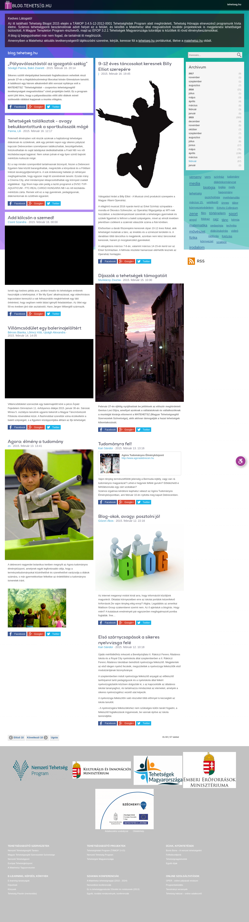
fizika (193, 238)
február (193, 109)
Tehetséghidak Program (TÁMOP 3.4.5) (106, 850)
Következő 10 (37, 738)
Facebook (19, 106)
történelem (217, 213)
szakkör (221, 242)
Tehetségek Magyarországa (100, 859)
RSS (200, 261)
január (192, 113)
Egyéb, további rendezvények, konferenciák (108, 893)
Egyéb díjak (171, 863)
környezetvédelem (201, 207)
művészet (197, 231)
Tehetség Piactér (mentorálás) (22, 893)
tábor (235, 202)
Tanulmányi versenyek (177, 889)
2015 (191, 117)
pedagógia (216, 225)
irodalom (197, 247)
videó (234, 230)
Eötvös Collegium (227, 207)
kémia (235, 219)
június (192, 145)
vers (208, 177)
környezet (206, 241)
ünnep (225, 202)
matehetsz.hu (193, 40)
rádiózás (213, 236)
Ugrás (54, 737)
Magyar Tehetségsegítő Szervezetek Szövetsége (31, 855)
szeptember (195, 81)
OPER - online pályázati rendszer (182, 880)
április (192, 101)
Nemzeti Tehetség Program (100, 855)
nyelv (232, 187)
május (192, 97)
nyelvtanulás (231, 197)
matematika (198, 225)
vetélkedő (212, 202)
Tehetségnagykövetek (176, 859)
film (203, 213)
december (194, 121)
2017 (191, 73)
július (191, 93)
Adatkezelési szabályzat (116, 831)
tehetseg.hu (234, 4)
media (194, 183)
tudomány (233, 176)
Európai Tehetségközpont (20, 863)
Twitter (55, 106)
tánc (225, 220)
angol (193, 219)
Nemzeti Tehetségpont (18, 859)
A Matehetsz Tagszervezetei (21, 867)
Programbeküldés (174, 885)
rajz (216, 219)
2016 (191, 89)
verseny (195, 177)
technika (231, 225)
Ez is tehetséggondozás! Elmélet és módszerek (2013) (113, 889)
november (194, 77)
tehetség (195, 193)
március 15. (196, 202)
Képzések (12, 885)
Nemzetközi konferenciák (99, 885)
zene (193, 213)
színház (219, 176)
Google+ (38, 106)
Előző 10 (16, 738)
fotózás (227, 236)
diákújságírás (219, 230)
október (193, 129)
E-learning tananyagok (19, 880)
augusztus (194, 85)
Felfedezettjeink (173, 855)
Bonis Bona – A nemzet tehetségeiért (184, 850)
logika (221, 187)
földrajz (205, 219)
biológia (209, 188)
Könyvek (12, 889)
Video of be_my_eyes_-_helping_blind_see (49, 255)
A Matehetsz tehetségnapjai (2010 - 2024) (107, 880)
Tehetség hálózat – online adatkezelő (184, 893)
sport (233, 213)
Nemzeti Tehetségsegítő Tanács (23, 850)
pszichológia (212, 197)
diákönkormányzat (225, 182)
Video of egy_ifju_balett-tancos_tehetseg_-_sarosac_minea (49, 368)
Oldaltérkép (138, 831)
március (193, 105)
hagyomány (225, 192)
